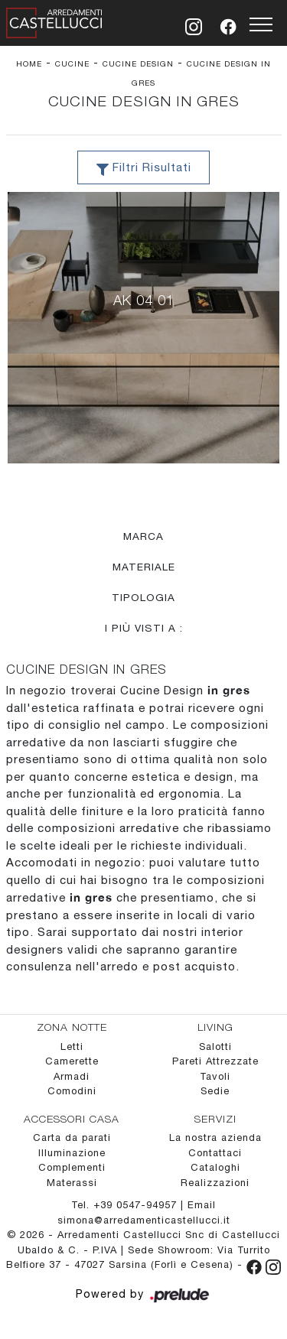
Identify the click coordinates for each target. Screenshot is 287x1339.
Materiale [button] (144, 567)
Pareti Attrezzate (215, 1061)
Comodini (71, 1091)
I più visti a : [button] (144, 628)
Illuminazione (72, 1153)
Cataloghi (215, 1167)
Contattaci (215, 1153)
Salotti (215, 1046)
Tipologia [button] (143, 597)
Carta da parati (72, 1137)
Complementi (72, 1167)
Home (29, 63)
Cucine (72, 63)
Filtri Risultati (143, 168)
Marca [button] (143, 536)
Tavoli (215, 1076)
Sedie (215, 1091)
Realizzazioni (215, 1182)
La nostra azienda (215, 1137)
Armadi (72, 1076)
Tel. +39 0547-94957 (126, 1205)
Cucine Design (138, 63)
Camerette (72, 1061)
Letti (71, 1046)
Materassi (72, 1182)
